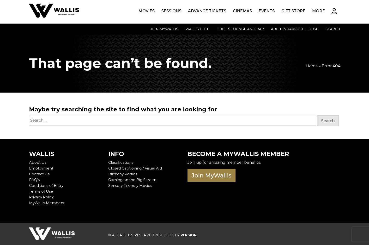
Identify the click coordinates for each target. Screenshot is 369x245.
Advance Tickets (207, 11)
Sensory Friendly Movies (131, 185)
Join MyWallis (164, 29)
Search (333, 29)
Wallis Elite (197, 29)
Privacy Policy (42, 197)
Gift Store (293, 11)
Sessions (171, 11)
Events (267, 11)
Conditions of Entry (47, 185)
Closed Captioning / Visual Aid (136, 168)
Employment (41, 168)
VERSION (189, 235)
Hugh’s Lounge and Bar (240, 29)
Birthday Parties (123, 174)
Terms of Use (41, 191)
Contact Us (39, 174)
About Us (38, 162)
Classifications (121, 162)
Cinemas (242, 11)
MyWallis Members (47, 203)
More (318, 11)
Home (312, 66)
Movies (147, 11)
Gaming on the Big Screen (133, 179)
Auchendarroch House (294, 29)
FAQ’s (34, 179)
